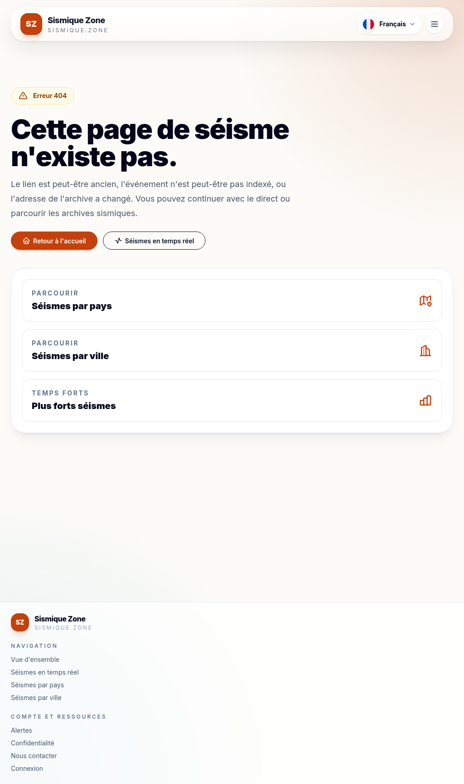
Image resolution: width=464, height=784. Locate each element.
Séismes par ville (36, 697)
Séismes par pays (37, 685)
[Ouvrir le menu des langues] (389, 24)
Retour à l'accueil (54, 241)
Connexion (27, 768)
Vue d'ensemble (35, 659)
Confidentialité (32, 743)
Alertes (21, 730)
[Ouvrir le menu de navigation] (434, 24)
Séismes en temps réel (154, 241)
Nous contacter (34, 755)
